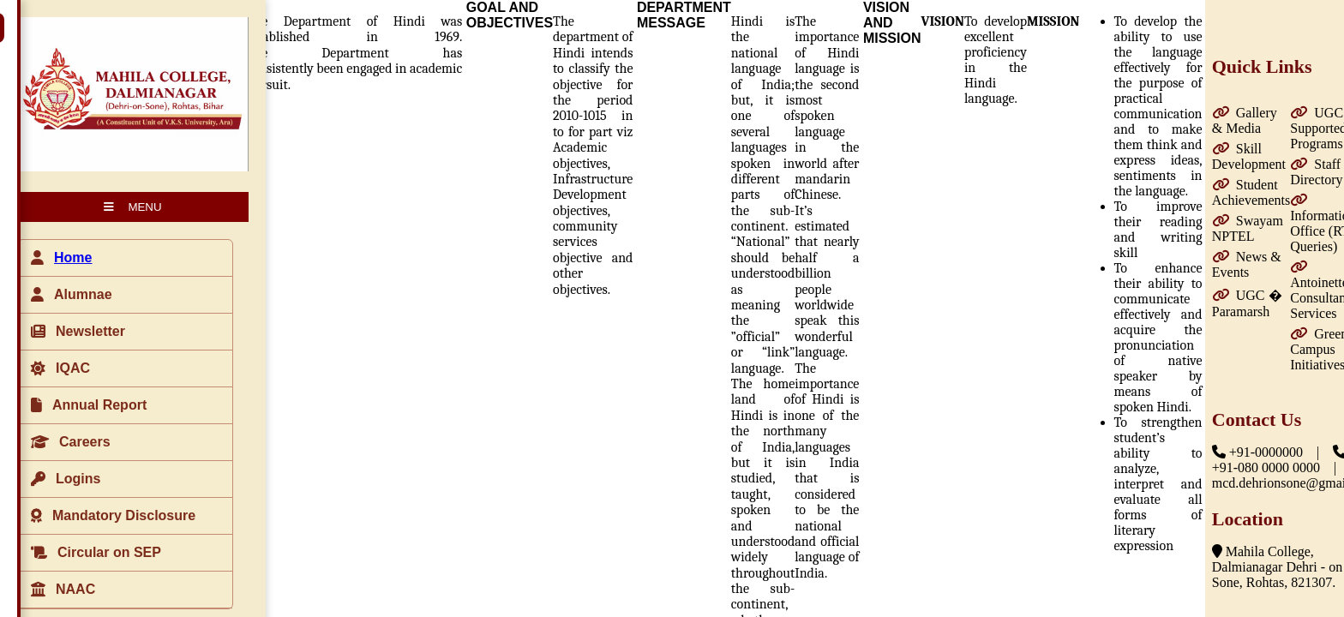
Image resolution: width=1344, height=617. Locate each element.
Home (73, 257)
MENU (132, 207)
